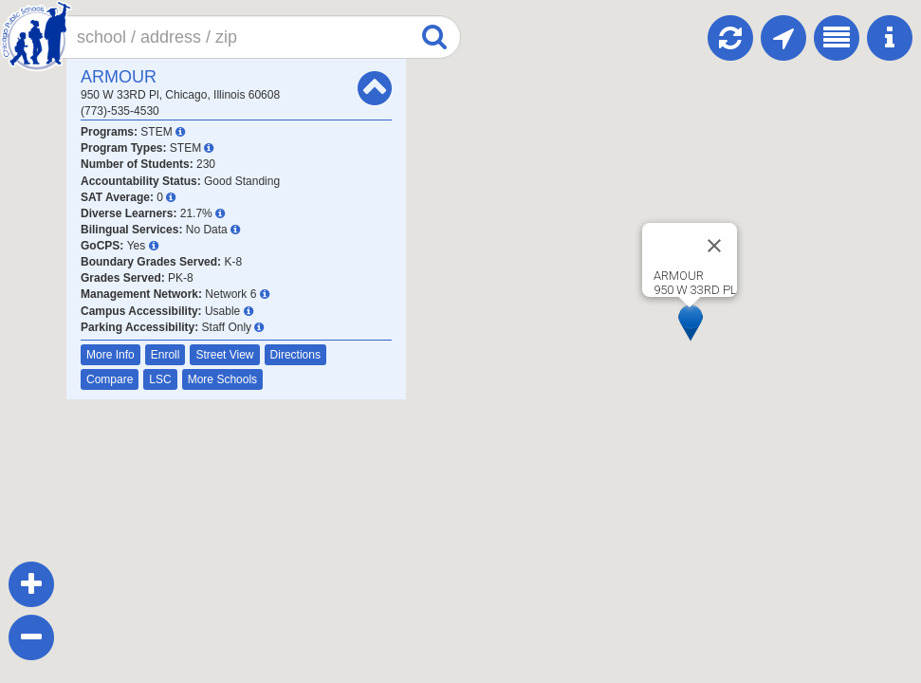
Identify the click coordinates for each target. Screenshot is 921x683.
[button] (690, 323)
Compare (109, 379)
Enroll (165, 354)
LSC (160, 379)
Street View (224, 354)
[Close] (714, 245)
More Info (110, 354)
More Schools (222, 379)
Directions (295, 354)
